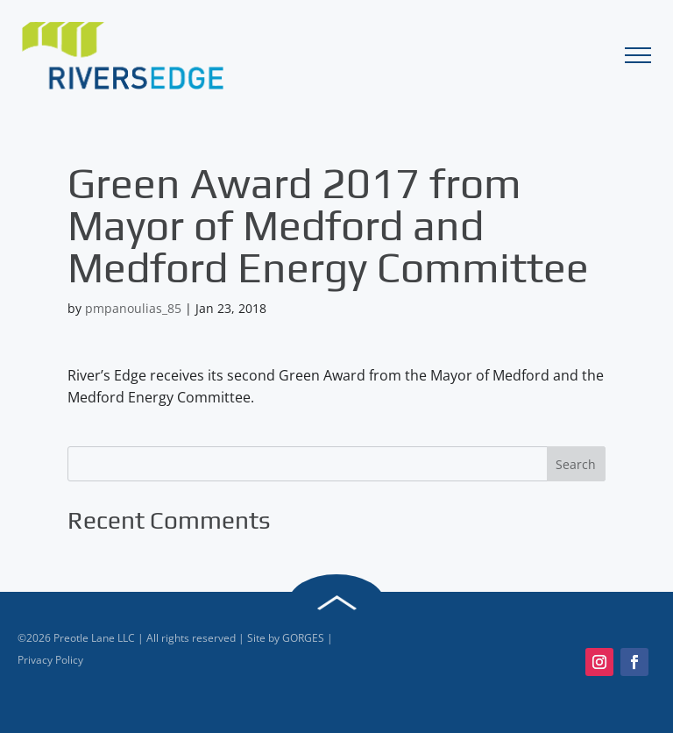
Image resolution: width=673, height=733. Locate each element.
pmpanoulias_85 (133, 308)
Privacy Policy (50, 659)
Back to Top (336, 603)
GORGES (303, 637)
